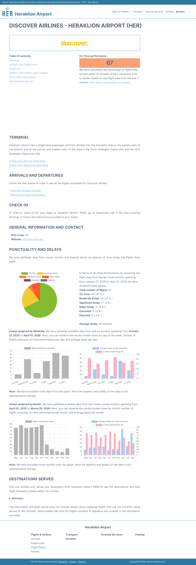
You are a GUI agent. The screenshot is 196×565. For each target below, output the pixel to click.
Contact (72, 561)
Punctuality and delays (22, 77)
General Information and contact (28, 72)
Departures (37, 543)
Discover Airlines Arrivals (26, 190)
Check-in (14, 68)
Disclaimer (62, 561)
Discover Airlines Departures (28, 194)
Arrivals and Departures (23, 64)
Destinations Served (21, 81)
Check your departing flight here (28, 165)
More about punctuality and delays (110, 82)
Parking (169, 11)
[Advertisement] (74, 109)
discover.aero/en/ (33, 239)
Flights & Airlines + (121, 11)
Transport (138, 11)
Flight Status (38, 547)
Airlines (35, 551)
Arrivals (35, 538)
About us (82, 561)
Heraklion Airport (33, 14)
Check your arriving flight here (27, 161)
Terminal (14, 60)
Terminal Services (154, 11)
